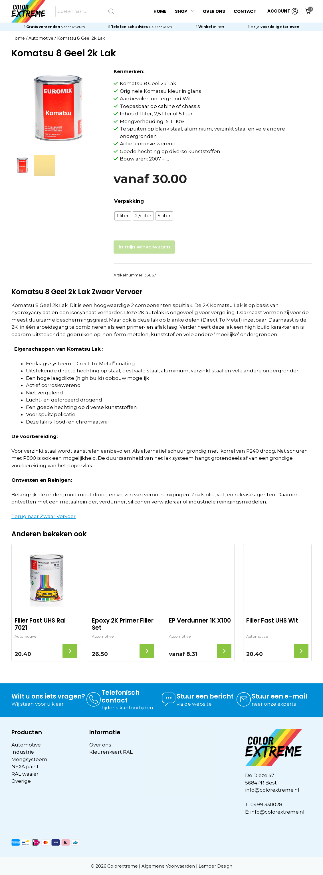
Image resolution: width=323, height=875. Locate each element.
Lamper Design (215, 866)
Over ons (214, 11)
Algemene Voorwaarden (168, 866)
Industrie (22, 752)
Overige (21, 781)
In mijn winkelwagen (144, 247)
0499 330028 (160, 27)
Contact (245, 11)
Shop (187, 11)
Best (221, 27)
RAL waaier (25, 774)
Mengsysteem (29, 759)
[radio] (123, 216)
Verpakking (129, 201)
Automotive (41, 38)
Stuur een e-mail (279, 696)
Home (160, 11)
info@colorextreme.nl (272, 790)
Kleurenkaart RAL (111, 752)
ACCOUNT (282, 11)
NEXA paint (25, 766)
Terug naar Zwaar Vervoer (43, 516)
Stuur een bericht (205, 696)
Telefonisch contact (121, 696)
